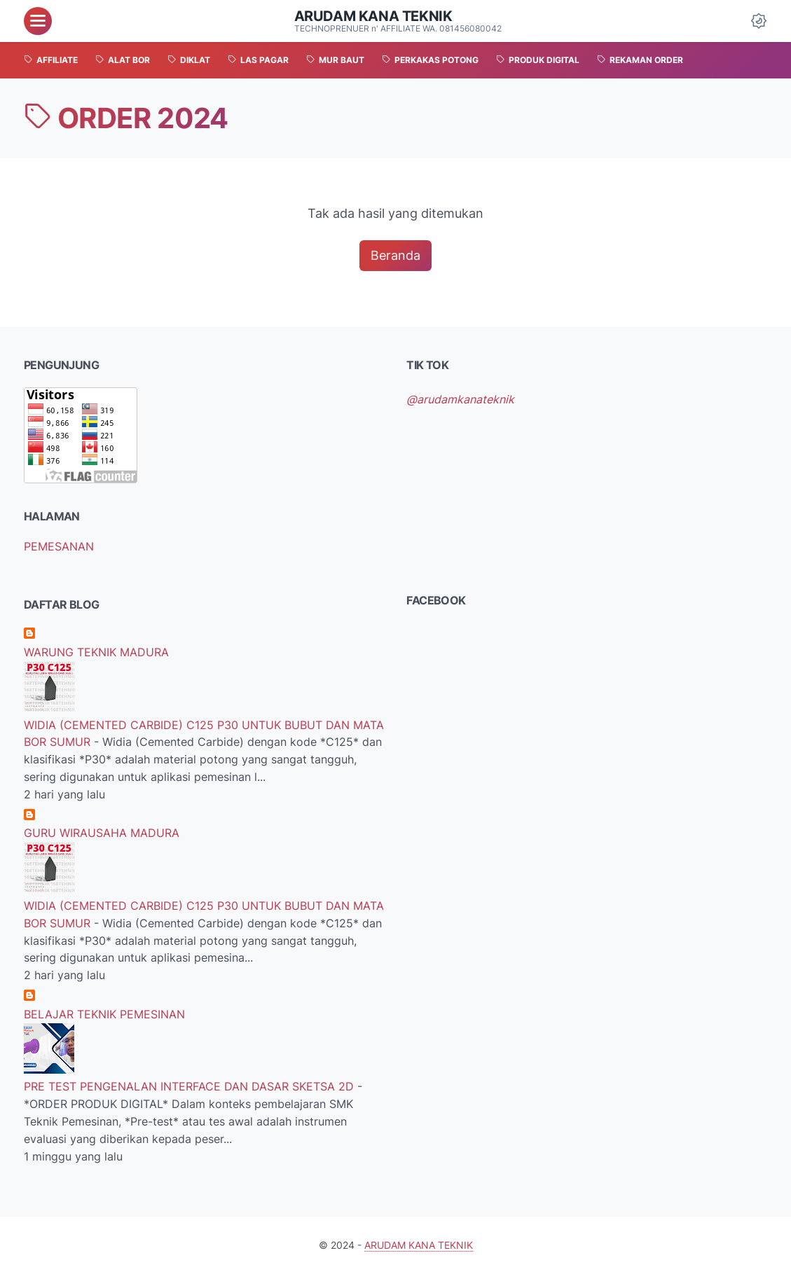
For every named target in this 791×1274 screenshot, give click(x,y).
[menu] (38, 21)
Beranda (395, 255)
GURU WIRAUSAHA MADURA (101, 833)
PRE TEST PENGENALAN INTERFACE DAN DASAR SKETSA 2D (190, 1086)
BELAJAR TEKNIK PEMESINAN (104, 1014)
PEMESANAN (59, 546)
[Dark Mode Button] (758, 21)
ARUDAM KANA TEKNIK (373, 16)
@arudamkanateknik (460, 399)
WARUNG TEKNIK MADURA (96, 652)
